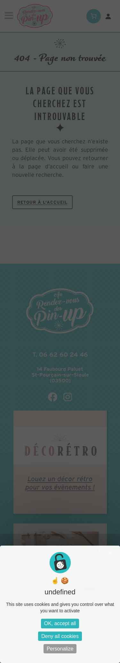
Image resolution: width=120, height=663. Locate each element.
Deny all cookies (60, 636)
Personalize (60, 648)
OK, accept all (60, 623)
